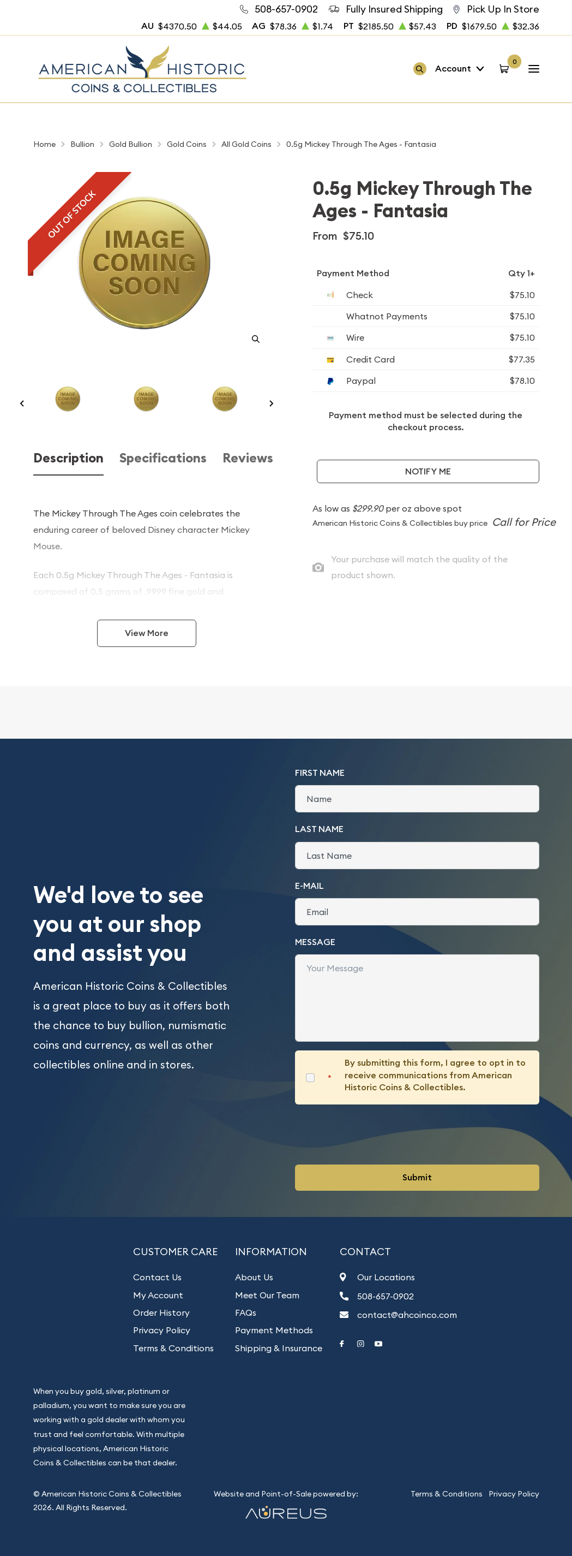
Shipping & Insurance (278, 1348)
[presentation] (378, 1134)
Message (315, 942)
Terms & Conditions (173, 1348)
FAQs (245, 1312)
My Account (158, 1295)
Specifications (163, 458)
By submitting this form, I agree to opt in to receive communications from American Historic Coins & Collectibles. (435, 1075)
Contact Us (157, 1277)
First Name (320, 773)
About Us (254, 1277)
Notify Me (428, 471)
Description (68, 458)
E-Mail (309, 886)
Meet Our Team (267, 1295)
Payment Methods (274, 1330)
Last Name (319, 829)
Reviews (247, 458)
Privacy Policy (161, 1330)
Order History (161, 1312)
